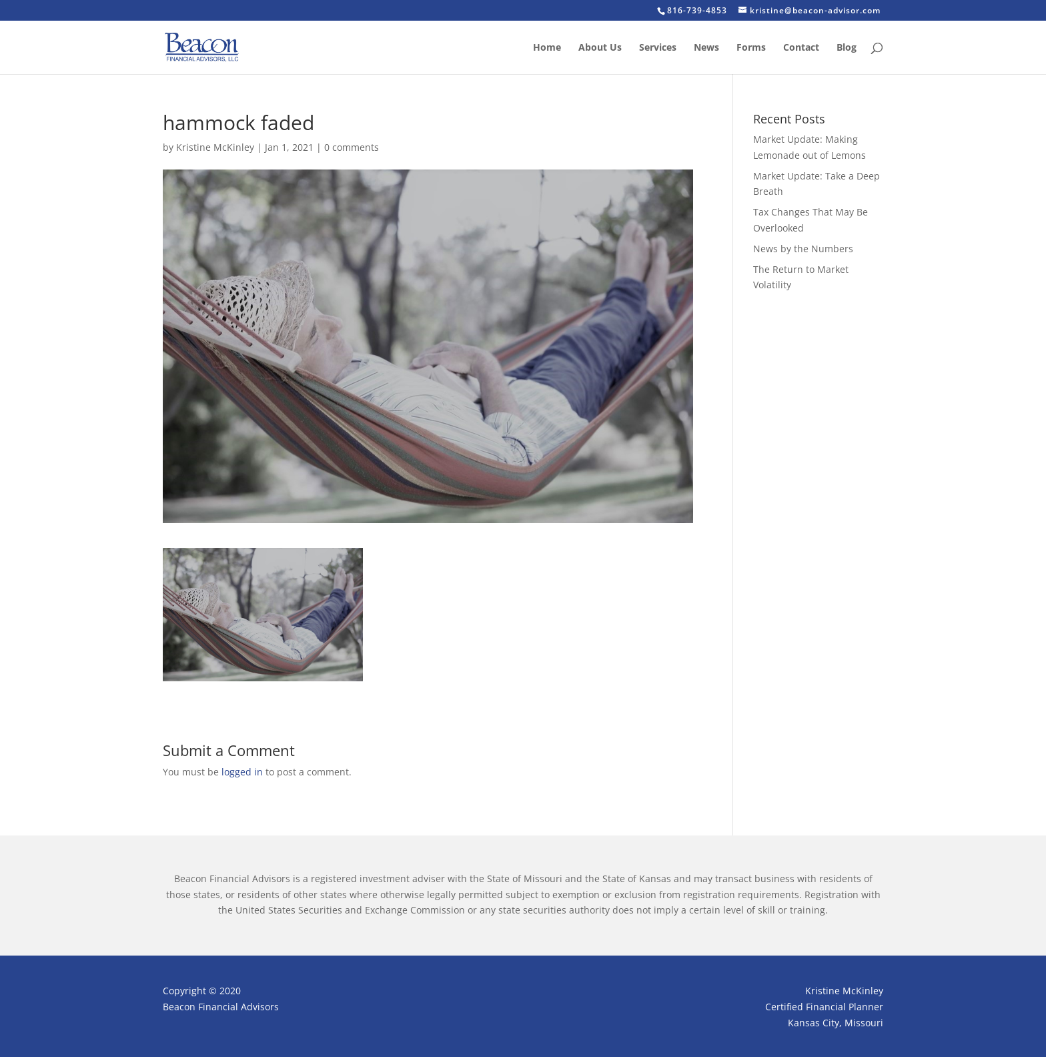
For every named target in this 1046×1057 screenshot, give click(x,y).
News (706, 48)
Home (547, 48)
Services (657, 48)
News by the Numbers (803, 248)
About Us (600, 48)
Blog (847, 48)
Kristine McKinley (215, 147)
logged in (242, 771)
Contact (801, 48)
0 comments (351, 147)
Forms (751, 48)
